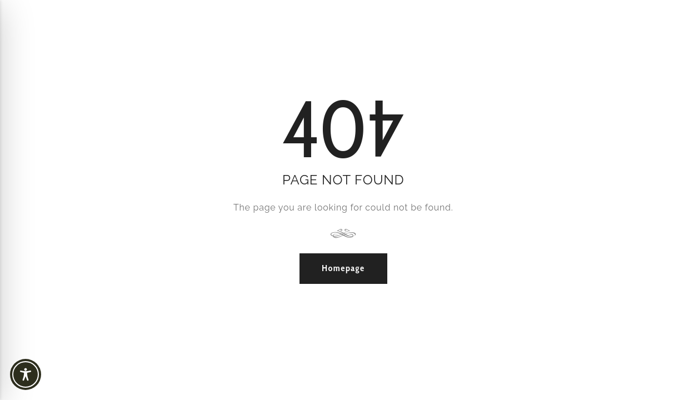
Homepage (343, 268)
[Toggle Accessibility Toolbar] (44, 374)
